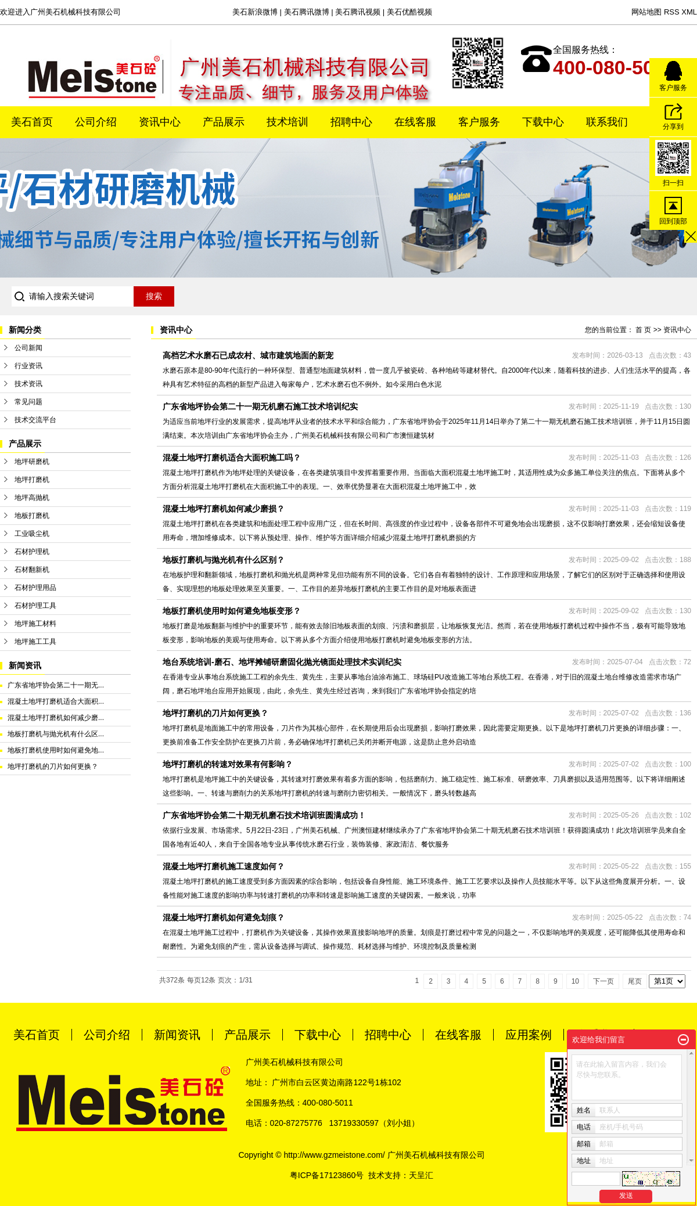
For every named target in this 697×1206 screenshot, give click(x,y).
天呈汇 (421, 1175)
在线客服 (415, 122)
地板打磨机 (32, 516)
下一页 (603, 981)
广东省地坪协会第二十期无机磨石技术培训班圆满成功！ (264, 815)
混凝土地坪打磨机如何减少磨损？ (224, 508)
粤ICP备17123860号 (327, 1175)
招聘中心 (351, 122)
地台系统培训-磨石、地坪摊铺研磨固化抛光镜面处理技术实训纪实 (282, 662)
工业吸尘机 (32, 534)
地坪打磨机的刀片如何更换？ (53, 766)
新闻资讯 (177, 1034)
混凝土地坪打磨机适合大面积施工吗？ (232, 457)
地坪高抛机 (32, 498)
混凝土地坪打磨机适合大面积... (56, 701)
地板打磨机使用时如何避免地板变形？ (232, 610)
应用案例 (528, 1034)
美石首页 (32, 122)
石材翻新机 (32, 570)
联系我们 (607, 122)
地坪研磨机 (32, 462)
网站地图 (646, 12)
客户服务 (479, 122)
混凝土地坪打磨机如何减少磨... (56, 718)
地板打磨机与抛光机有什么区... (56, 734)
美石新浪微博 (255, 12)
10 (575, 981)
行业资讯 (28, 366)
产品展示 (224, 122)
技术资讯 (28, 384)
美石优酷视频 (409, 12)
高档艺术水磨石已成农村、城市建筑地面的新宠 (248, 355)
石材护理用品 (35, 588)
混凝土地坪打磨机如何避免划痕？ (224, 917)
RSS (672, 12)
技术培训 (287, 122)
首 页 (643, 330)
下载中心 (543, 122)
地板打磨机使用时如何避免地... (56, 750)
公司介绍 (96, 122)
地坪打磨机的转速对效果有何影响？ (228, 764)
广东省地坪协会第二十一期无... (56, 685)
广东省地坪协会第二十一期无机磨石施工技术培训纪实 (260, 406)
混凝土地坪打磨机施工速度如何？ (224, 866)
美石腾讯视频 (357, 12)
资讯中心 (160, 122)
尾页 (635, 981)
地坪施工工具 (35, 642)
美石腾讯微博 (306, 12)
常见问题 (28, 402)
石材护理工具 (35, 606)
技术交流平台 (35, 420)
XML (689, 12)
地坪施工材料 (35, 624)
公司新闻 (28, 348)
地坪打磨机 (32, 480)
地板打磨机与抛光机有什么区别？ (224, 559)
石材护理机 (32, 552)
